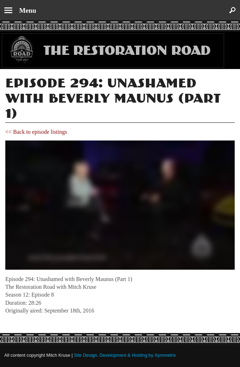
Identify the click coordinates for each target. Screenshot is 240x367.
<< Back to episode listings (36, 132)
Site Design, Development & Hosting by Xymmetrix (125, 355)
